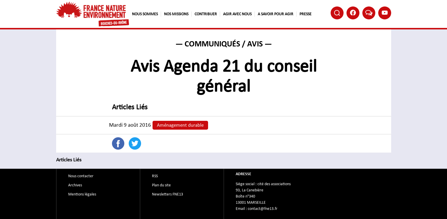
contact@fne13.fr (262, 208)
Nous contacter (80, 176)
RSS (155, 176)
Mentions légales (82, 194)
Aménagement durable (180, 125)
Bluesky (368, 12)
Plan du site (161, 185)
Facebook (352, 12)
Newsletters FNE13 (167, 194)
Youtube (384, 12)
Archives (75, 185)
